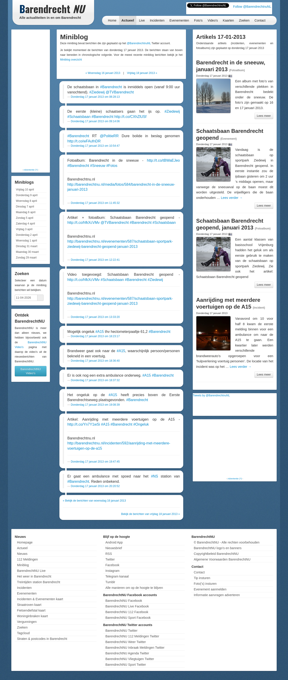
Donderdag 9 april (26, 195)
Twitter (110, 559)
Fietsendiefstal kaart (31, 610)
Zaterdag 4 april (25, 223)
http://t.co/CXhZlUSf (130, 117)
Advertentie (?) (30, 169)
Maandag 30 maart (27, 251)
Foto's (198, 20)
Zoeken (244, 20)
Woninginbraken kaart (32, 616)
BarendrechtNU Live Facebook (127, 606)
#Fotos (111, 166)
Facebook (112, 565)
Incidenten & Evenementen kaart (40, 599)
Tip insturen (202, 578)
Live (142, 20)
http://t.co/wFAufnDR (84, 141)
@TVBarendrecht (120, 92)
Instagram (112, 571)
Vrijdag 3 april (24, 229)
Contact (259, 20)
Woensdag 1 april (26, 240)
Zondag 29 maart (26, 257)
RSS (108, 554)
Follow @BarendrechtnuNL (252, 6)
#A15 (99, 332)
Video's (212, 20)
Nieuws (22, 554)
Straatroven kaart (29, 605)
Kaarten (228, 20)
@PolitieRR (109, 136)
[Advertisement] (30, 99)
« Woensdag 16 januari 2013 (102, 73)
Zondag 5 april (24, 217)
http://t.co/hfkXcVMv (83, 222)
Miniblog (23, 565)
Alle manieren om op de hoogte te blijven (134, 588)
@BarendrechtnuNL (139, 43)
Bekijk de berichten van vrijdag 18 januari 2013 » (150, 514)
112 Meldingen (27, 559)
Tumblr (110, 582)
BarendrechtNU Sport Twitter (125, 664)
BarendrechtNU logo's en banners (217, 548)
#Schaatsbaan (78, 117)
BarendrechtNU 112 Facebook (126, 612)
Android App (114, 542)
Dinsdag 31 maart (26, 246)
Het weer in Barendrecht (34, 576)
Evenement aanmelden (210, 589)
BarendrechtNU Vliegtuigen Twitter (129, 659)
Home (112, 20)
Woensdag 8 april (26, 200)
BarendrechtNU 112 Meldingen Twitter (132, 636)
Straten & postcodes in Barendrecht (42, 639)
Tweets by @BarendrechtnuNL (211, 395)
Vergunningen (27, 622)
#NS (154, 476)
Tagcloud (23, 633)
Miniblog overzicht (71, 59)
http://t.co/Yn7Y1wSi (83, 424)
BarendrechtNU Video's (30, 371)
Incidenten (157, 20)
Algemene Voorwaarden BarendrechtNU (222, 559)
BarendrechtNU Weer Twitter (125, 642)
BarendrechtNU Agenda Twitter (127, 653)
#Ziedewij (97, 92)
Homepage (25, 542)
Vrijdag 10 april (25, 189)
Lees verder (232, 198)
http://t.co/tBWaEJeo (163, 160)
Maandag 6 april (25, 212)
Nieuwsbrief (113, 548)
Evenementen (179, 20)
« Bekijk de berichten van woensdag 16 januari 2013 (94, 500)
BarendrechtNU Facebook (123, 600)
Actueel (127, 20)
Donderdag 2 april (26, 234)
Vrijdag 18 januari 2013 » (142, 73)
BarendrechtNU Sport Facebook (128, 617)
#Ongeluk (141, 424)
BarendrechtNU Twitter (121, 630)
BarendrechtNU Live (31, 571)
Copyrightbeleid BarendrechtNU (216, 554)
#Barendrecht (111, 87)
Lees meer (264, 115)
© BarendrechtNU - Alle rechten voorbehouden (226, 542)
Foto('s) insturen (205, 583)
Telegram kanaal (117, 576)
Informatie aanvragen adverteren (217, 595)
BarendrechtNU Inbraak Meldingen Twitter (134, 647)
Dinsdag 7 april (25, 206)
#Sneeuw (97, 166)
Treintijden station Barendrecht (38, 582)
